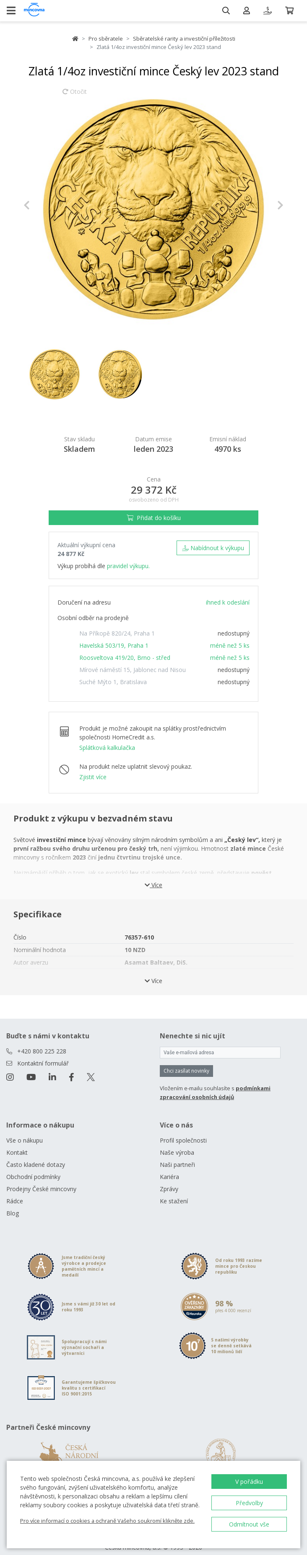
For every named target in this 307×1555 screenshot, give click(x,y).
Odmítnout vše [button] (249, 1524)
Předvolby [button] (249, 1503)
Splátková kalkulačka (107, 748)
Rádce (14, 1191)
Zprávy (169, 1179)
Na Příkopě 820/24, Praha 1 (117, 633)
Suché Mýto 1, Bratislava (113, 682)
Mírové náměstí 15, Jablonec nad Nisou (132, 670)
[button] (42, 205)
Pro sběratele (105, 38)
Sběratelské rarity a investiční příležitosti (184, 38)
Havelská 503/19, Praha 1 (113, 645)
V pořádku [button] (249, 1481)
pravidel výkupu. (128, 566)
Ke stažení (174, 1191)
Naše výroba (177, 1142)
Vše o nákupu (24, 1130)
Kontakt (17, 1142)
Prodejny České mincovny (41, 1179)
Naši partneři (177, 1155)
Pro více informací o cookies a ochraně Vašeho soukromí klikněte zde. (107, 1520)
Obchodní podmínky (33, 1167)
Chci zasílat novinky (186, 1060)
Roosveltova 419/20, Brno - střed (124, 658)
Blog (12, 1203)
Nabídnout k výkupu (213, 548)
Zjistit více (93, 777)
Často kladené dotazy (35, 1155)
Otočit (74, 95)
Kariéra (169, 1167)
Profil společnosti (183, 1130)
